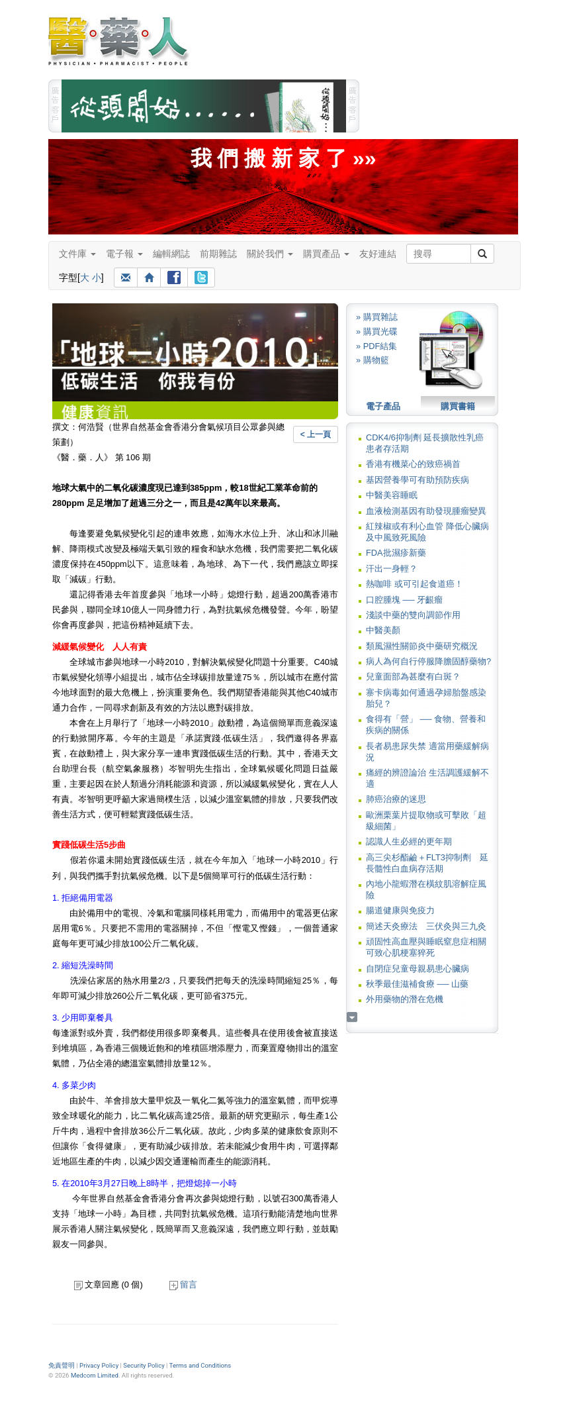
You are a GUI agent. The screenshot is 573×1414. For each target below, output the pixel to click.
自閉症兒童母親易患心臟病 (417, 969)
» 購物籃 (372, 360)
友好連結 (377, 253)
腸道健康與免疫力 (400, 910)
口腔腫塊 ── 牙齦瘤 (404, 600)
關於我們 (270, 253)
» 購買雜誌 (377, 317)
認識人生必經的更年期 (409, 841)
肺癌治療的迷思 (396, 799)
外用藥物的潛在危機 (404, 999)
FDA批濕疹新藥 (396, 553)
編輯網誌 (171, 253)
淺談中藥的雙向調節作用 (413, 615)
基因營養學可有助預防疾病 (417, 480)
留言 (183, 1284)
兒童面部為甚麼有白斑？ (413, 677)
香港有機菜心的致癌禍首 (413, 464)
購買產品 (326, 253)
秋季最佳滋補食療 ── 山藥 (417, 984)
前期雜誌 (218, 253)
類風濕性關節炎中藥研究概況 (422, 646)
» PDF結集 (376, 346)
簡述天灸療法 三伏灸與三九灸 (426, 926)
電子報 (124, 253)
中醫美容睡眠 (392, 495)
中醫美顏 (383, 630)
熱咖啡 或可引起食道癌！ (414, 584)
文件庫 (77, 253)
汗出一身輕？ (392, 569)
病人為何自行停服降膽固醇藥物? (428, 661)
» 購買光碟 (377, 331)
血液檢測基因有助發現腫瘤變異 (426, 511)
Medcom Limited (94, 1375)
